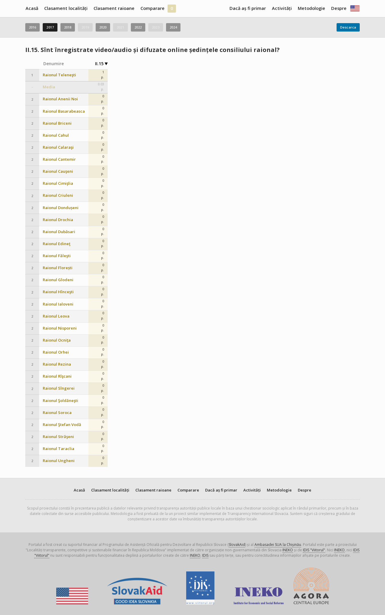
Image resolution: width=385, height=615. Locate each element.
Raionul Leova (56, 316)
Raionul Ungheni (59, 460)
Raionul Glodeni (58, 279)
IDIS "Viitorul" (314, 550)
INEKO (287, 550)
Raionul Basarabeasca (64, 111)
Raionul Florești (57, 267)
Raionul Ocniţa (57, 340)
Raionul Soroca (57, 412)
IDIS (205, 555)
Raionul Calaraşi (58, 147)
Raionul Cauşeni (58, 171)
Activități (282, 8)
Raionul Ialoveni (58, 304)
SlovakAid (237, 544)
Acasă (32, 8)
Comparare (152, 8)
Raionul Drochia (58, 219)
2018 (67, 27)
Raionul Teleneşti (59, 75)
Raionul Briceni (57, 123)
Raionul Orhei (56, 352)
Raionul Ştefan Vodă (62, 424)
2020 (102, 27)
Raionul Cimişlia (58, 183)
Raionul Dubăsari (59, 231)
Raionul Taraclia (58, 448)
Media (49, 87)
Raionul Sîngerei (59, 388)
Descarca (348, 27)
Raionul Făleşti (57, 255)
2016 (32, 27)
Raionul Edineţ (56, 243)
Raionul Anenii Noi (60, 99)
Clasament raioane (114, 8)
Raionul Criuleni (58, 195)
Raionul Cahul (56, 135)
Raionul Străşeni (58, 436)
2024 (173, 27)
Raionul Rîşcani (57, 376)
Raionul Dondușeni (61, 207)
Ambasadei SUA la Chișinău (277, 544)
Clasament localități (66, 8)
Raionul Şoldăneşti (60, 400)
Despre (338, 8)
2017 (50, 27)
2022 (138, 27)
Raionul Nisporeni (60, 328)
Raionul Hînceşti (58, 291)
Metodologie (311, 8)
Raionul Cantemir (59, 159)
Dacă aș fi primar (247, 8)
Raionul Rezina (57, 364)
